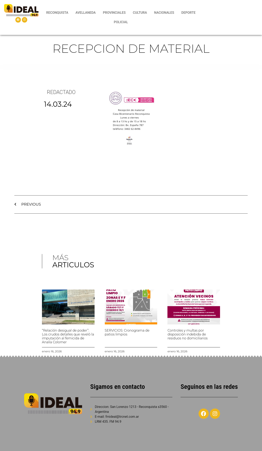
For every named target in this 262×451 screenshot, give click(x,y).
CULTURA (140, 13)
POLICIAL (121, 22)
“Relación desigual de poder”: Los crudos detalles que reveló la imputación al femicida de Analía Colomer (68, 336)
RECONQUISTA (57, 13)
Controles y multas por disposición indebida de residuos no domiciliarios (187, 334)
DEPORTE (188, 13)
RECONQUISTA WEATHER (230, 17)
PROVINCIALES (114, 13)
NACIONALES (164, 13)
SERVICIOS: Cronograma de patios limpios (127, 332)
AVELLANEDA (86, 13)
